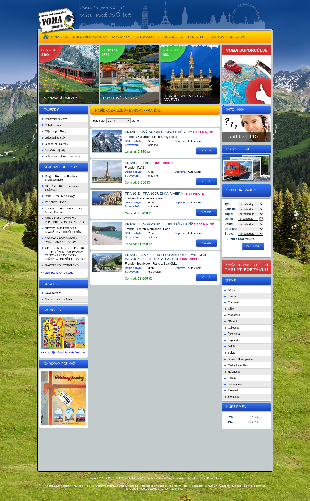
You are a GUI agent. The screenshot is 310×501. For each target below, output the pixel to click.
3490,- (46, 55)
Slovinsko (234, 396)
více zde (207, 150)
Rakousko (234, 327)
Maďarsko (234, 315)
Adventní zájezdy (55, 137)
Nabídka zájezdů (193, 485)
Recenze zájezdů (149, 488)
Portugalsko (235, 384)
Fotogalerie (146, 485)
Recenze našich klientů (58, 299)
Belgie (231, 346)
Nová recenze (53, 293)
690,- (166, 55)
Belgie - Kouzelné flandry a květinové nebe (61, 177)
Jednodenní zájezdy (56, 144)
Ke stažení (161, 485)
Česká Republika (238, 365)
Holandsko (234, 371)
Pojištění (247, 485)
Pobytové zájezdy (120, 98)
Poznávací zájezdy (60, 98)
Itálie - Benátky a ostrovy (60, 196)
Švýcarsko (234, 340)
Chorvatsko (234, 302)
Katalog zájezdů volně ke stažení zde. (63, 352)
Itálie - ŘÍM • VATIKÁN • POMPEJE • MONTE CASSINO (64, 220)
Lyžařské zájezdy (55, 150)
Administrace (155, 496)
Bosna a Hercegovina (240, 359)
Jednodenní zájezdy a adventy (184, 98)
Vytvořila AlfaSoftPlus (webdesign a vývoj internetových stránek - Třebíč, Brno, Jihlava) (172, 478)
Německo (233, 321)
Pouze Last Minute (241, 239)
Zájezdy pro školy (55, 131)
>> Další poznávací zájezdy (57, 272)
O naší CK (211, 485)
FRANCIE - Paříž (55, 202)
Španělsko (234, 334)
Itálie (231, 308)
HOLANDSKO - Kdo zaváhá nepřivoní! (62, 187)
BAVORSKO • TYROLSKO (62, 265)
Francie (232, 296)
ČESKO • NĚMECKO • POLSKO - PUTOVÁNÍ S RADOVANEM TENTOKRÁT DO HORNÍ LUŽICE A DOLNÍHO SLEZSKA (65, 254)
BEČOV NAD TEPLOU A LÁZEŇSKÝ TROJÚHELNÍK (63, 230)
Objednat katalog (229, 485)
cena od (49, 50)
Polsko (232, 378)
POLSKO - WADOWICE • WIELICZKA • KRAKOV (61, 240)
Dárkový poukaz (128, 485)
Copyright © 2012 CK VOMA (103, 478)
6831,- (107, 55)
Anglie (232, 290)
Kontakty (175, 485)
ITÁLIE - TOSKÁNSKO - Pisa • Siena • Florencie (64, 210)
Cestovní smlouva (105, 485)
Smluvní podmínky (172, 488)
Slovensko (234, 390)
